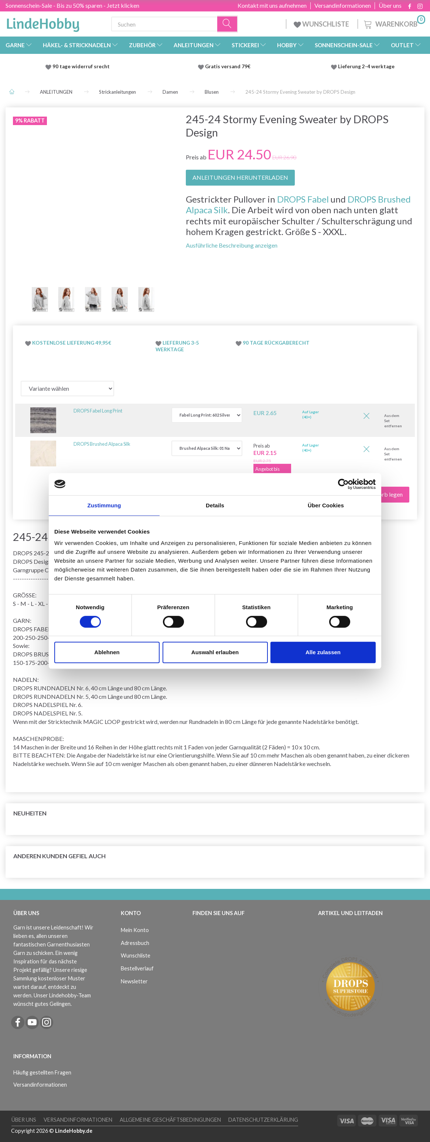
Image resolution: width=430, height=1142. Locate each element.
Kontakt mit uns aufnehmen (272, 5)
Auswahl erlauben (215, 652)
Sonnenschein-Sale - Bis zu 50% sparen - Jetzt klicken (72, 5)
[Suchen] (227, 24)
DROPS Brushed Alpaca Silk (102, 444)
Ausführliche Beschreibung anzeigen (231, 245)
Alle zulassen (323, 652)
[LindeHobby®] (43, 22)
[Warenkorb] (394, 23)
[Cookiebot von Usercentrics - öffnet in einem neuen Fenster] (343, 484)
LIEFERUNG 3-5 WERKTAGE (177, 346)
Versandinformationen (342, 5)
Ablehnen (106, 652)
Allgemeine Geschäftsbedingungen (170, 1120)
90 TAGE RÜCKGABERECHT (276, 343)
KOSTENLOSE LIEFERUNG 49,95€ (71, 343)
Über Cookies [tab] (326, 505)
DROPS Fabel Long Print (98, 411)
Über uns (390, 5)
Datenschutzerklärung (263, 1120)
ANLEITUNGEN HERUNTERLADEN (240, 177)
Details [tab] (215, 505)
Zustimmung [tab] (104, 505)
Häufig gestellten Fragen (42, 1072)
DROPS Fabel (303, 199)
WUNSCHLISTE (322, 24)
